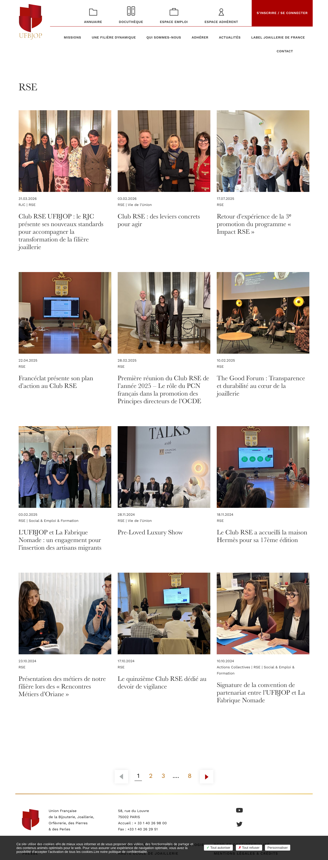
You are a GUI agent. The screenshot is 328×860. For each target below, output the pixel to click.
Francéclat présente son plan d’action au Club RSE (56, 381)
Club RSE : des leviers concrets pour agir (159, 219)
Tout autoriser (218, 848)
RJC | (24, 205)
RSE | (123, 205)
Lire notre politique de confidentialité (120, 852)
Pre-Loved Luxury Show (150, 532)
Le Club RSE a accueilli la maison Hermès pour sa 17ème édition (262, 535)
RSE (32, 205)
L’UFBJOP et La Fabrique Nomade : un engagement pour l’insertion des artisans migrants (60, 539)
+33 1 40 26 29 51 (142, 829)
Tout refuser (249, 848)
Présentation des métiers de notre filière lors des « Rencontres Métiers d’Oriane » (62, 686)
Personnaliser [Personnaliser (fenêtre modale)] (278, 848)
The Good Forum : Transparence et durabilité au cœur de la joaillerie (261, 385)
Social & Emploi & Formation (54, 521)
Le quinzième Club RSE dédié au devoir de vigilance (162, 682)
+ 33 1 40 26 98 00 (150, 823)
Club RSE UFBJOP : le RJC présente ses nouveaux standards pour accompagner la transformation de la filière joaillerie (61, 231)
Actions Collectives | (235, 667)
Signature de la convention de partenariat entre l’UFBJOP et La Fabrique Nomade (261, 692)
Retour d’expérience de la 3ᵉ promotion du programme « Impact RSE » (254, 223)
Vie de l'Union (140, 205)
